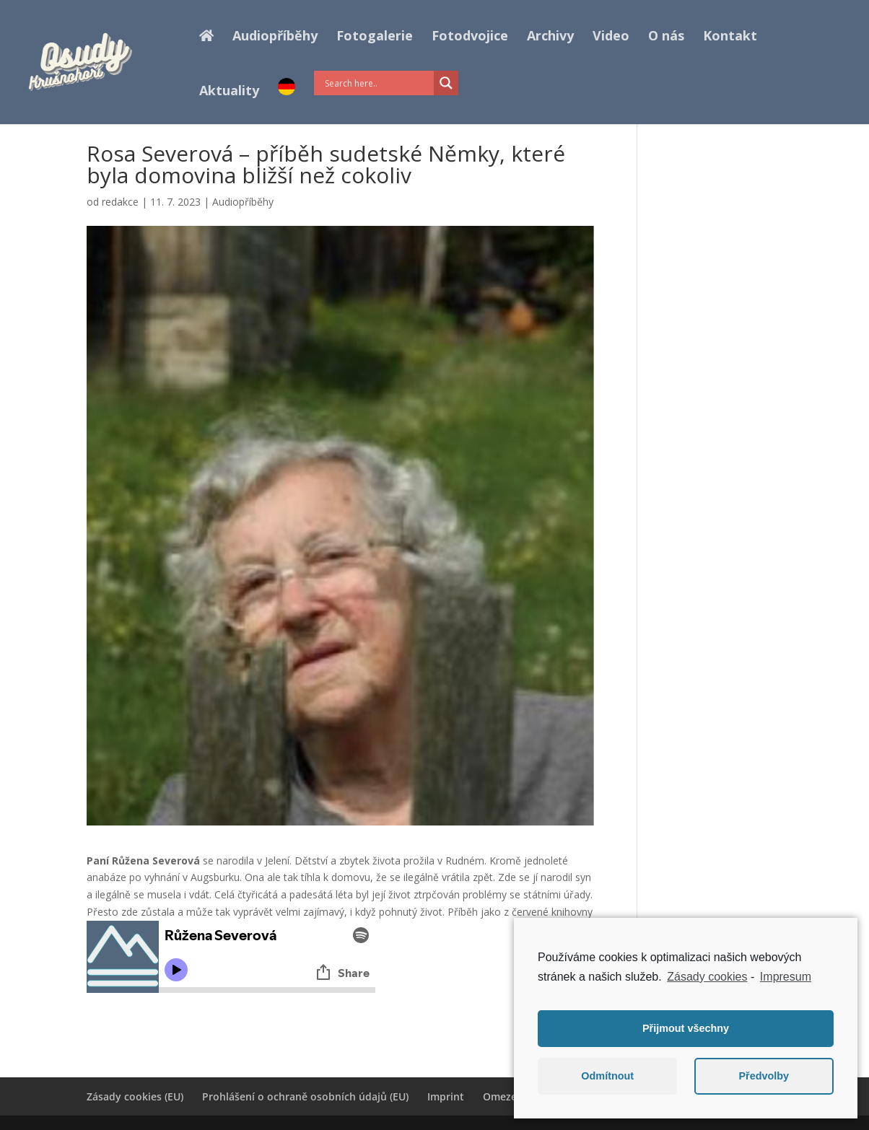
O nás (666, 37)
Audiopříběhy (275, 37)
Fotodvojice (470, 37)
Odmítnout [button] (607, 1076)
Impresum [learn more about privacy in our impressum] (785, 977)
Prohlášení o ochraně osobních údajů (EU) (305, 1096)
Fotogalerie (374, 37)
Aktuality (229, 92)
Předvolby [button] (763, 1076)
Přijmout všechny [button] (685, 1028)
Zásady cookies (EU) (135, 1096)
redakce (120, 202)
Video (611, 37)
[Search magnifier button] (446, 83)
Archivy (550, 37)
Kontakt (730, 37)
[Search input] (377, 83)
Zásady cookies (707, 977)
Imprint (445, 1096)
